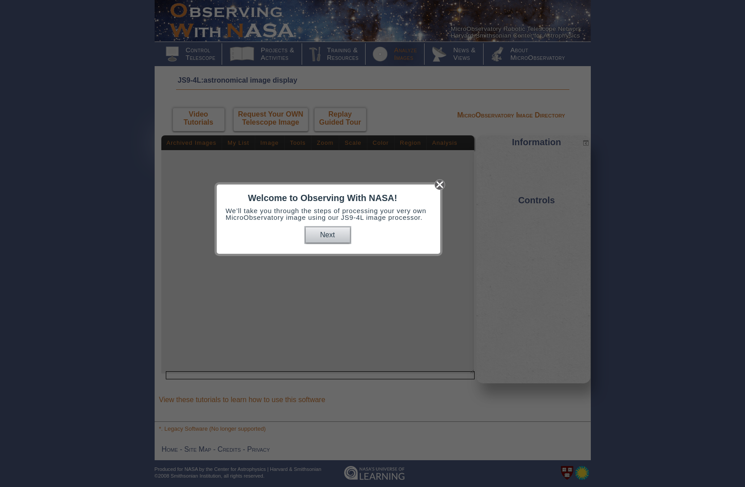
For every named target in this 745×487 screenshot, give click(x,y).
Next (327, 235)
